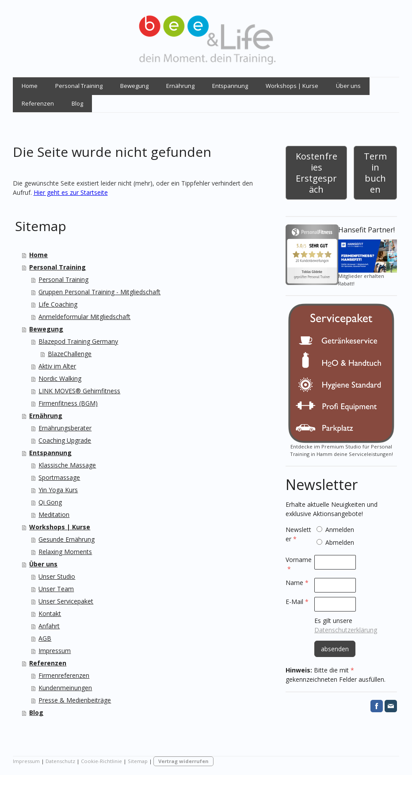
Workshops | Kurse (292, 86)
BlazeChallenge (70, 353)
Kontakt (49, 613)
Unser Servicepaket (65, 601)
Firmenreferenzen (63, 675)
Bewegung (134, 86)
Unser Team (56, 589)
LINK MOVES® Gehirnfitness (79, 391)
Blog (77, 103)
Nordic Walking (59, 378)
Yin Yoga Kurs (58, 490)
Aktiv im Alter (57, 366)
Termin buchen (375, 172)
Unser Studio (56, 576)
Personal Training (79, 86)
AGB (44, 638)
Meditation (53, 514)
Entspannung (230, 86)
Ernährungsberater (65, 428)
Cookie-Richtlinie (101, 761)
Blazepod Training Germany (78, 341)
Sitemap (138, 761)
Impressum (54, 650)
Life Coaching (57, 304)
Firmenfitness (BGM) (68, 403)
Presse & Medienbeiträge (74, 700)
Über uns (348, 86)
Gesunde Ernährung (66, 539)
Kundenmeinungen (65, 688)
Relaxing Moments (65, 551)
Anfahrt (49, 626)
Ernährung (180, 86)
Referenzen (38, 103)
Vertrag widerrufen (183, 761)
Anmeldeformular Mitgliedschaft (84, 316)
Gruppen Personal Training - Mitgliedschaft (99, 292)
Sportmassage (59, 477)
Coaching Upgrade (64, 440)
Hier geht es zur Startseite (71, 192)
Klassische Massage (67, 465)
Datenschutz (60, 761)
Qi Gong (50, 502)
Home (30, 86)
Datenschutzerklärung (345, 630)
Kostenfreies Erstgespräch (316, 172)
